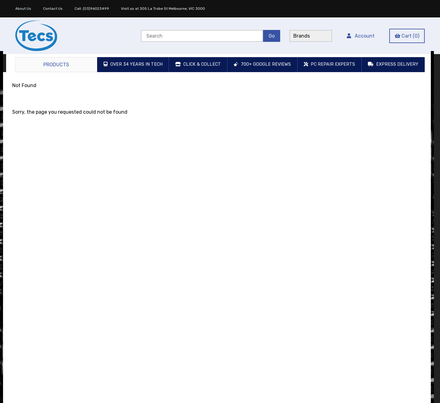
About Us (23, 8)
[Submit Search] (271, 36)
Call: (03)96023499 (92, 8)
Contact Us (53, 8)
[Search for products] (202, 36)
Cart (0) (407, 36)
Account (361, 36)
